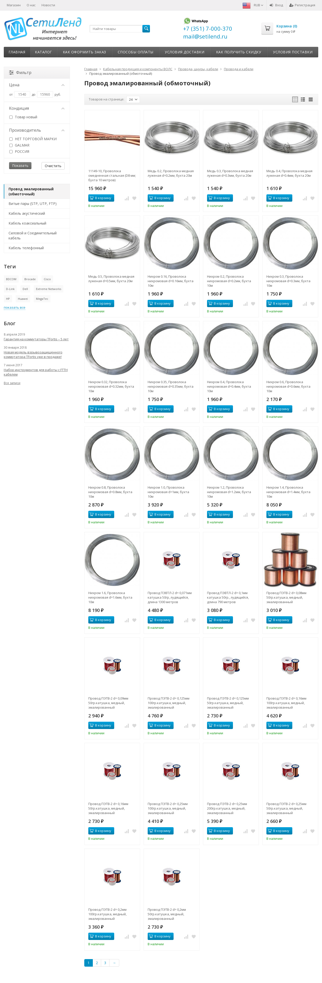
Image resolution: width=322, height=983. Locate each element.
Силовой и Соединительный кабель (33, 235)
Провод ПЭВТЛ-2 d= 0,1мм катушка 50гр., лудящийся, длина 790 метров (228, 597)
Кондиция (37, 108)
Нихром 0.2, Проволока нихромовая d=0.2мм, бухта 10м (229, 281)
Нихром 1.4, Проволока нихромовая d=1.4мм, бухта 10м (288, 492)
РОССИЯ (19, 151)
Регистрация (302, 5)
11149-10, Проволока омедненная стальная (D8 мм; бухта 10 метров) (112, 175)
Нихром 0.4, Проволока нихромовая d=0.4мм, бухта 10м (229, 386)
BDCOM (11, 279)
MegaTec (42, 299)
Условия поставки (292, 52)
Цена (37, 84)
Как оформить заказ (84, 52)
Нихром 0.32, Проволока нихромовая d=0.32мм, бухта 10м (111, 386)
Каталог (43, 52)
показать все (14, 307)
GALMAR (19, 145)
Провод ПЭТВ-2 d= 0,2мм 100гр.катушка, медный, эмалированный (107, 914)
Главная (17, 52)
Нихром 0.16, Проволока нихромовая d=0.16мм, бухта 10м (170, 281)
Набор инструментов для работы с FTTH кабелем (36, 372)
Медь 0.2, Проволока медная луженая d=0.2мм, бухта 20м (171, 173)
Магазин (14, 5)
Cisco (47, 279)
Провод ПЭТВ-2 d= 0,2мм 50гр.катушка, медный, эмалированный (167, 914)
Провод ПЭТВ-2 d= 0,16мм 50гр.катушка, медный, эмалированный (108, 808)
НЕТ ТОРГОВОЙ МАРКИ (33, 138)
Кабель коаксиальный (27, 223)
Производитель (37, 130)
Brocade (30, 279)
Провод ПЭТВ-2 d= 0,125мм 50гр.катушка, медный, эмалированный (228, 703)
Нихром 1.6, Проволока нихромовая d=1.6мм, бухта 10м (110, 597)
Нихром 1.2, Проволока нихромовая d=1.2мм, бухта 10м (229, 492)
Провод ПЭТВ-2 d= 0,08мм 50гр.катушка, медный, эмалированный (286, 597)
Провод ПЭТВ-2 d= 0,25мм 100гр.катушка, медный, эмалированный (168, 808)
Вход (276, 5)
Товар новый (23, 117)
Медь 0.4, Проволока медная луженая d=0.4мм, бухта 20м (289, 173)
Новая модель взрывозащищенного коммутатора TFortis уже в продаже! (33, 354)
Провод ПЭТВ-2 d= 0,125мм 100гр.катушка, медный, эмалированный (168, 703)
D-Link (10, 289)
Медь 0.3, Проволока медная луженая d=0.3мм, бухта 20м (230, 173)
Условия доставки (184, 52)
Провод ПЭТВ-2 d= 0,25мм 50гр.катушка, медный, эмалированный (286, 808)
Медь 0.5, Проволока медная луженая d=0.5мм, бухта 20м (111, 278)
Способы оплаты (135, 52)
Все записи (12, 383)
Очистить (53, 165)
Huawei (23, 299)
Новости (48, 5)
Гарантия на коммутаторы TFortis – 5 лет (36, 339)
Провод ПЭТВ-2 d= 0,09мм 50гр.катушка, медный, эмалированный (108, 703)
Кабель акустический (27, 213)
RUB (258, 5)
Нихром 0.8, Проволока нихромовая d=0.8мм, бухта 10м (110, 492)
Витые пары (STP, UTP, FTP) (33, 203)
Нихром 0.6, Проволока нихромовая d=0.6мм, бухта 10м (288, 386)
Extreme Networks (48, 289)
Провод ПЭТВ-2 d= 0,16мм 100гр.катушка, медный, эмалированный (286, 703)
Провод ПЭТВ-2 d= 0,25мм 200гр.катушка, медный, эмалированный (227, 808)
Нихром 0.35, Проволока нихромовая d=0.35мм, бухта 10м (170, 386)
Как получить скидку (238, 52)
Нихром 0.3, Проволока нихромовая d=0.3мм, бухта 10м (288, 281)
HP (8, 299)
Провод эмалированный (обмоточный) (31, 191)
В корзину (100, 198)
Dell (25, 289)
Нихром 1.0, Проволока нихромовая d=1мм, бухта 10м (168, 492)
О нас (31, 5)
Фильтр (20, 72)
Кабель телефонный (26, 247)
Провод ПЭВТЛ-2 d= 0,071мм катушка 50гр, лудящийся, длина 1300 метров (170, 597)
